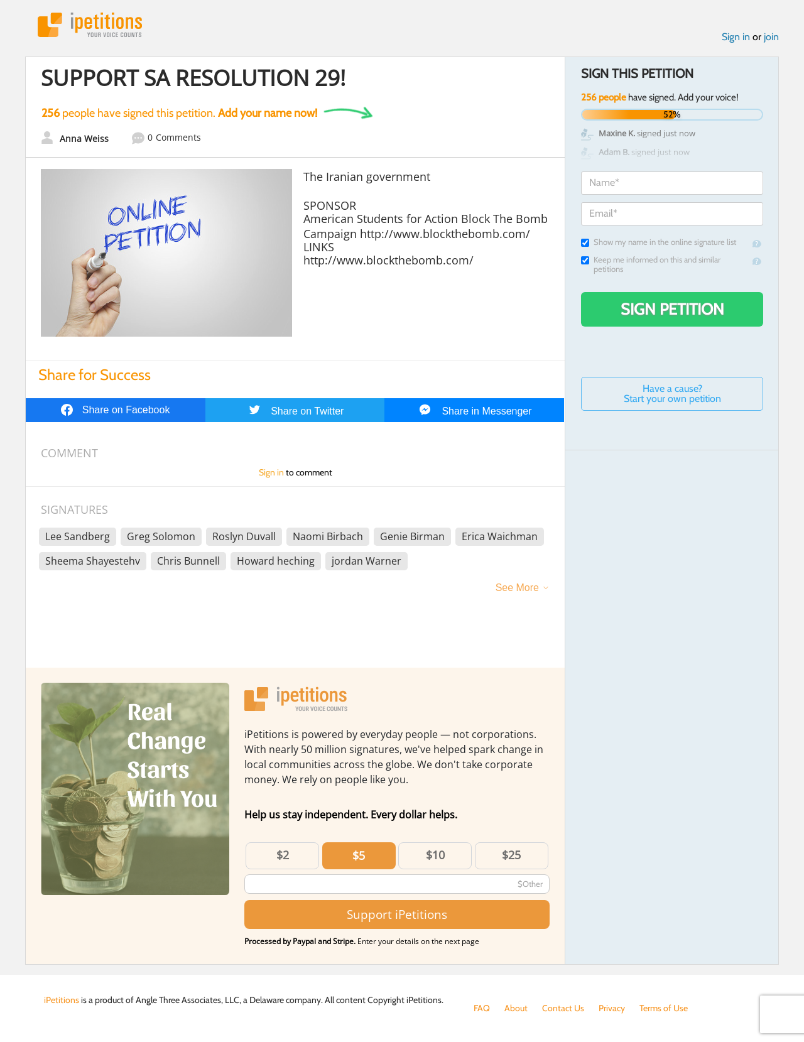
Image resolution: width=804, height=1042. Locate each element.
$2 (282, 854)
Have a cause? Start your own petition (672, 393)
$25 (511, 854)
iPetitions (90, 25)
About (516, 1008)
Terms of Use (663, 1008)
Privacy (612, 1008)
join (771, 37)
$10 (435, 854)
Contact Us (563, 1008)
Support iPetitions (397, 914)
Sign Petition (672, 309)
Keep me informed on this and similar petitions (650, 264)
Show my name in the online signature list (658, 242)
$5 (358, 855)
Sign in (736, 37)
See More (517, 587)
